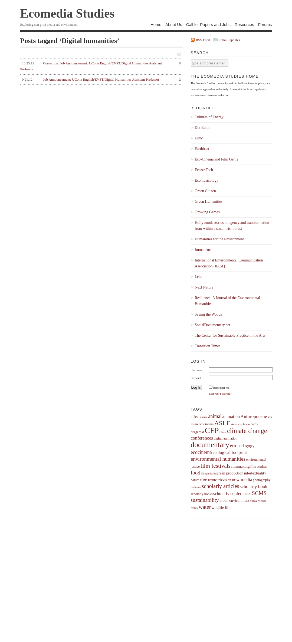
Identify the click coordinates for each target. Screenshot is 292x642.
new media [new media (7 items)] (242, 479)
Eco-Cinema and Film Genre (216, 159)
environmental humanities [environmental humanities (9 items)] (218, 459)
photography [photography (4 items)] (261, 480)
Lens (198, 277)
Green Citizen (205, 191)
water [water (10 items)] (205, 507)
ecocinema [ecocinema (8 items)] (201, 452)
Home (155, 24)
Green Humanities (208, 201)
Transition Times (208, 346)
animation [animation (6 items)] (231, 416)
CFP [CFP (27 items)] (212, 430)
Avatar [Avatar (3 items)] (246, 424)
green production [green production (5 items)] (229, 473)
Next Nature (204, 287)
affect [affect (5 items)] (195, 416)
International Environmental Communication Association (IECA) (229, 263)
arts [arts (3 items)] (270, 416)
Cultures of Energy (209, 117)
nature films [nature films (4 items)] (199, 480)
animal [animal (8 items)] (215, 416)
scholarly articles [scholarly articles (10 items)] (220, 486)
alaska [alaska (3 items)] (204, 416)
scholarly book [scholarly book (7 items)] (253, 486)
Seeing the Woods (208, 314)
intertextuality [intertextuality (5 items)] (255, 473)
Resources (244, 24)
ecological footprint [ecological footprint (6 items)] (229, 452)
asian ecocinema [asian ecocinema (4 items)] (202, 424)
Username (196, 370)
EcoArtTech (204, 170)
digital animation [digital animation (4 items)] (225, 438)
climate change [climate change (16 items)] (247, 430)
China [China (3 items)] (222, 432)
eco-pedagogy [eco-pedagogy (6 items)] (242, 445)
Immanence (203, 250)
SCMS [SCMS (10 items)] (259, 493)
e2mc (199, 138)
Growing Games (207, 212)
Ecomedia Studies (67, 13)
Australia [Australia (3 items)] (236, 424)
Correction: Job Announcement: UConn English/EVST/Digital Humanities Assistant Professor (100, 65)
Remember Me (221, 387)
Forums (265, 24)
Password (196, 377)
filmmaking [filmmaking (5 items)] (240, 466)
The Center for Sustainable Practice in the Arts (230, 335)
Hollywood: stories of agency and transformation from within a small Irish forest (232, 226)
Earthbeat (202, 149)
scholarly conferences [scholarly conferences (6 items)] (232, 493)
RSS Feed (203, 40)
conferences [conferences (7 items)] (202, 438)
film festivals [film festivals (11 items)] (216, 466)
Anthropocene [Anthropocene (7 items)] (254, 416)
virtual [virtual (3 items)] (254, 500)
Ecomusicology (206, 180)
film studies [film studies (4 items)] (258, 467)
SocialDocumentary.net (212, 325)
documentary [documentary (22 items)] (210, 445)
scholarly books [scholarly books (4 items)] (202, 494)
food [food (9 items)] (196, 473)
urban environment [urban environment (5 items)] (234, 500)
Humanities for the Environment (219, 239)
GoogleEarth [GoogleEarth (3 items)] (208, 473)
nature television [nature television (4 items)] (219, 480)
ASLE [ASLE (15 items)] (222, 423)
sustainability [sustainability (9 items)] (205, 500)
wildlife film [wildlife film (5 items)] (221, 507)
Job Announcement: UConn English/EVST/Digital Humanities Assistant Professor (100, 80)
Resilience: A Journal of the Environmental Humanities (227, 301)
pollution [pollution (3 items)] (196, 487)
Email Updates (229, 40)
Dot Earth (202, 128)
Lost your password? (220, 393)
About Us (173, 24)
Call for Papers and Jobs (208, 24)
